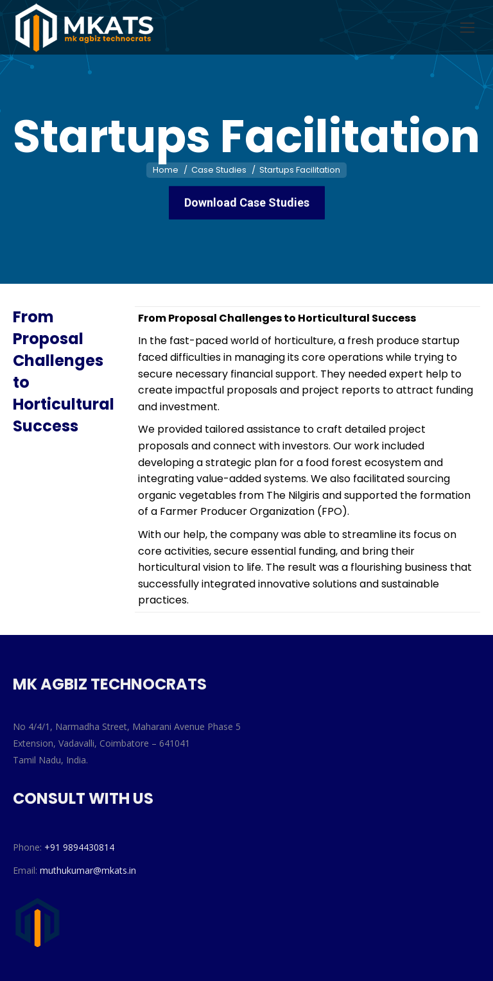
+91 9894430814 (79, 847)
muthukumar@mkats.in (88, 870)
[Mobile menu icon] (467, 27)
